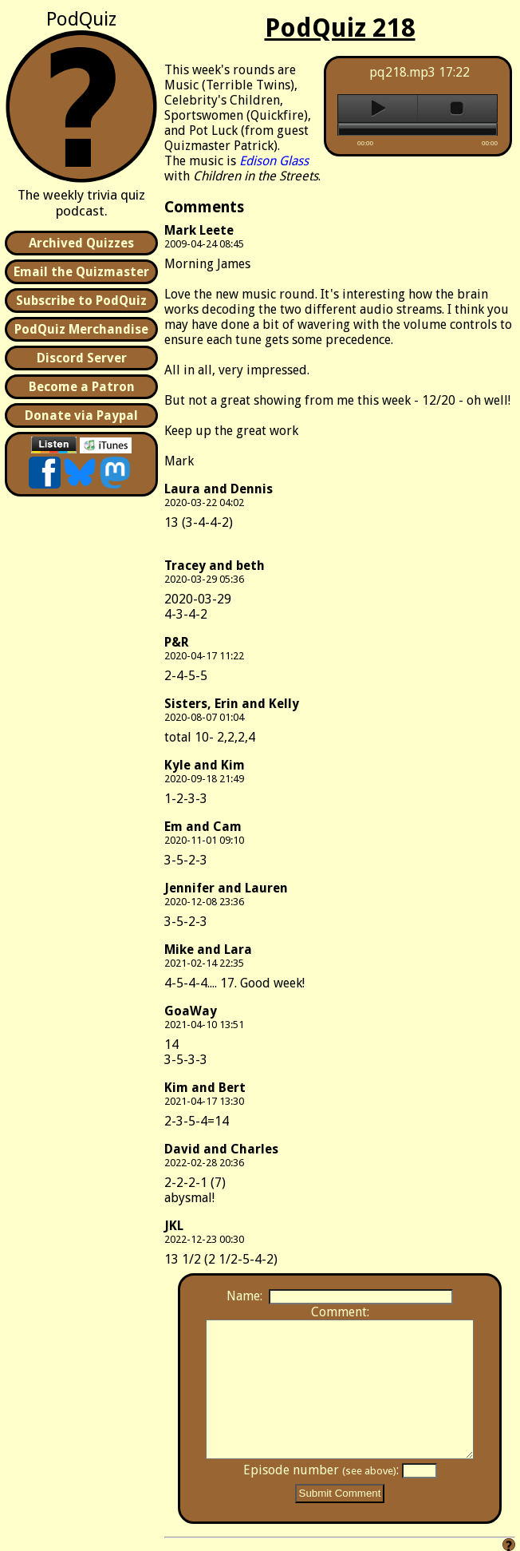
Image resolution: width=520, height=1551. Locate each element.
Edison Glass (274, 160)
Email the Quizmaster (81, 271)
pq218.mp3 (402, 72)
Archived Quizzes (81, 243)
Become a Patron (82, 386)
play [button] (377, 108)
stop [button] (457, 108)
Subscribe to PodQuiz (81, 300)
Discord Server (82, 358)
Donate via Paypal (81, 415)
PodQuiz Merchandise (81, 329)
